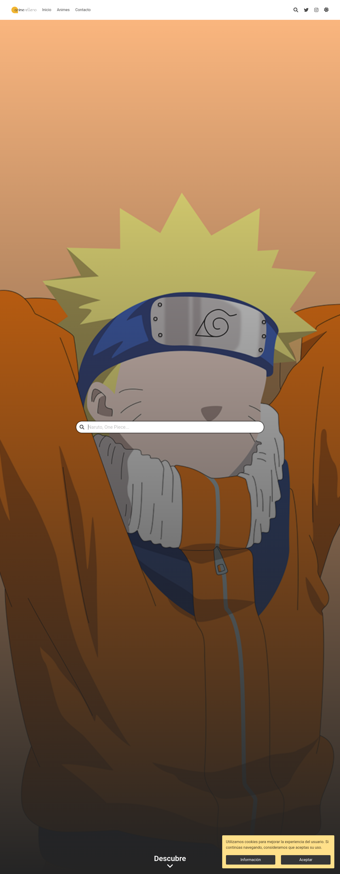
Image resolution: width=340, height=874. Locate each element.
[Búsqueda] (295, 10)
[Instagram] (316, 10)
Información (250, 859)
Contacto (97, 10)
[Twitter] (306, 10)
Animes (77, 10)
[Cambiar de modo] (326, 10)
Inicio (61, 10)
